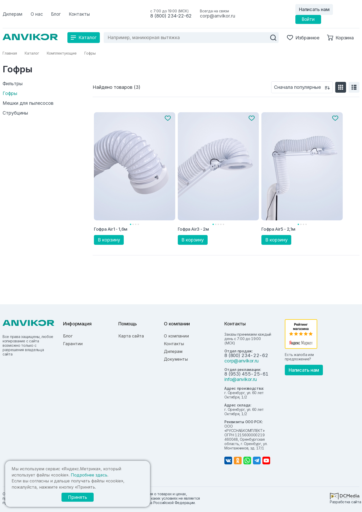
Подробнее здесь (89, 475)
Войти (308, 19)
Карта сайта (131, 336)
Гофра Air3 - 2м (193, 229)
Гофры (10, 93)
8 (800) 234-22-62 (171, 16)
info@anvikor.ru (240, 379)
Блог (68, 336)
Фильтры (13, 83)
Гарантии (73, 343)
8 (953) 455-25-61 (246, 374)
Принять (77, 497)
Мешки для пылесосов (28, 103)
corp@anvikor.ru (217, 16)
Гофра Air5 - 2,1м (278, 229)
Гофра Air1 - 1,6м (110, 229)
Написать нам (314, 9)
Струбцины (15, 113)
